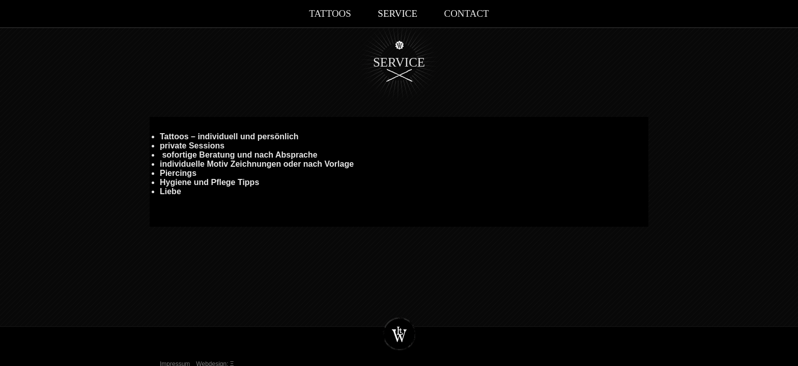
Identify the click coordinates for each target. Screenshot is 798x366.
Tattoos (330, 13)
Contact (466, 13)
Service (397, 13)
